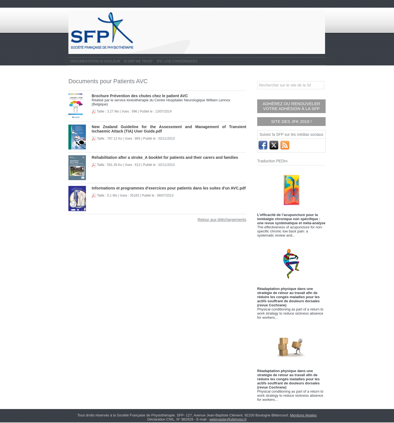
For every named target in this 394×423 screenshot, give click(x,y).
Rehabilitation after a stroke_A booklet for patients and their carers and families (159, 157)
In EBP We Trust (138, 61)
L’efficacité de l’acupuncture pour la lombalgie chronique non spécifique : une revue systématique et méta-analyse (291, 216)
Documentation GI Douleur (95, 61)
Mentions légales (303, 413)
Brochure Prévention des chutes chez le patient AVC (136, 96)
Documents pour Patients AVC (119, 80)
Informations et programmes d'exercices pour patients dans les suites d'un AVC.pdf (162, 188)
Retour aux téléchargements (224, 219)
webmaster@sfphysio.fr (228, 417)
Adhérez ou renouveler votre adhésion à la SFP (291, 105)
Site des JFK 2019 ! (291, 119)
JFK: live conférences (177, 61)
